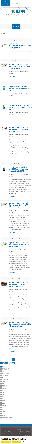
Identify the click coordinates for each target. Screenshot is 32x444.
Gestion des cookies (8, 434)
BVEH (4, 388)
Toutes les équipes (7, 367)
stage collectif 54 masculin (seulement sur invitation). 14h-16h (20, 107)
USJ (3, 411)
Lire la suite (12, 54)
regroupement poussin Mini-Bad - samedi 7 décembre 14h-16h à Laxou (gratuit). (20, 284)
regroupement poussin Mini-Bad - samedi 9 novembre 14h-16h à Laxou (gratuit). (20, 324)
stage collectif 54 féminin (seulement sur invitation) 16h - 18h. (20, 89)
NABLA (4, 396)
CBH (3, 407)
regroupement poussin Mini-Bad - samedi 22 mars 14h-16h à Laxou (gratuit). (20, 129)
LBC (3, 392)
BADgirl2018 (6, 369)
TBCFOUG (5, 373)
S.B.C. (4, 405)
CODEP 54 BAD (7, 418)
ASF (3, 399)
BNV (3, 413)
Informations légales (24, 431)
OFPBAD (5, 375)
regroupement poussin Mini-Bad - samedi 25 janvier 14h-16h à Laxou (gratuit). (19, 245)
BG (3, 384)
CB (3, 394)
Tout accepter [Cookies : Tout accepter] (6, 442)
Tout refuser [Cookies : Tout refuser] (16, 442)
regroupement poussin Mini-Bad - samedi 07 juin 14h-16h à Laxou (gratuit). (20, 46)
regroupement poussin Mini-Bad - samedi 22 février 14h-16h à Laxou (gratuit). (19, 205)
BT (3, 377)
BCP (3, 371)
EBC (3, 382)
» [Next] (18, 359)
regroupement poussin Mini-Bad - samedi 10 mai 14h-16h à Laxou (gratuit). (20, 66)
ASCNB (4, 386)
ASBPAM (5, 379)
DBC (3, 401)
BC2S (4, 403)
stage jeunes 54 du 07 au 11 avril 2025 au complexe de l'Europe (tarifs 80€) (19, 169)
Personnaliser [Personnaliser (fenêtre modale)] (27, 442)
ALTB (3, 409)
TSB (3, 416)
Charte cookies (6, 431)
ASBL (4, 390)
